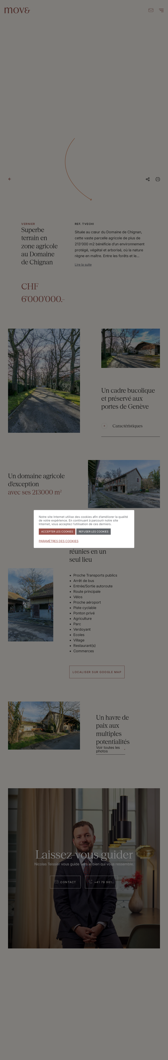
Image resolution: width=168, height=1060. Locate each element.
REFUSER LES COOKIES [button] (93, 531)
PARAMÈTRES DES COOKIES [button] (58, 541)
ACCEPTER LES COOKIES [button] (57, 531)
